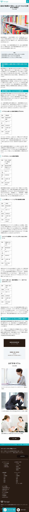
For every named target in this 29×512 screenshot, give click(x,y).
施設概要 (4, 472)
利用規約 (4, 495)
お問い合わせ (5, 497)
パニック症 (18, 465)
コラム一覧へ (14, 438)
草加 (4, 480)
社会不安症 (18, 468)
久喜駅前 (5, 475)
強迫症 (17, 466)
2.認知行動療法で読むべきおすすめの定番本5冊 (10, 55)
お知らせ (4, 493)
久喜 (4, 474)
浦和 (4, 478)
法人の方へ (5, 490)
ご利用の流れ (6, 466)
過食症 (17, 469)
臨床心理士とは (6, 489)
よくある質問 (5, 492)
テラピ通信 (5, 486)
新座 (4, 481)
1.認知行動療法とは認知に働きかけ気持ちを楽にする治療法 (13, 54)
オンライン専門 (19, 483)
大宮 (4, 477)
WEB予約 (22, 456)
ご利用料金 (6, 465)
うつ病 (17, 463)
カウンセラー (17, 472)
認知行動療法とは (6, 487)
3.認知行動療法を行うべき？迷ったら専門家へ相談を (11, 57)
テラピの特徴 (6, 463)
